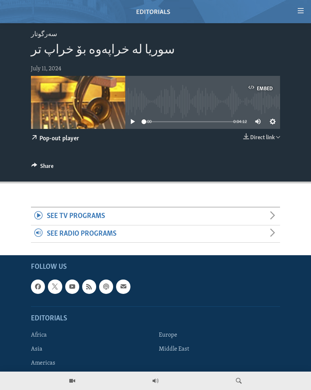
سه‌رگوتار (44, 34)
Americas (43, 363)
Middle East (174, 349)
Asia (36, 349)
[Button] (42, 168)
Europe (168, 335)
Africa (39, 335)
